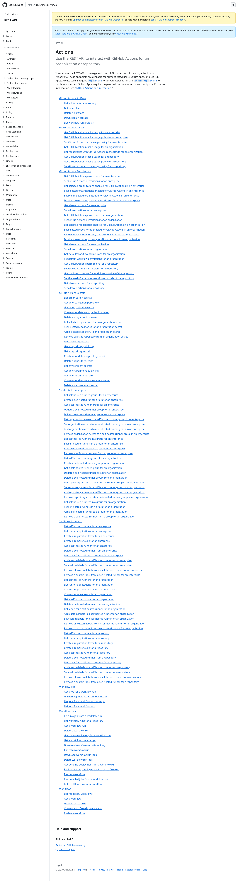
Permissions (13, 68)
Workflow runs (14, 92)
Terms (92, 869)
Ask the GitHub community (70, 845)
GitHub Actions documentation (93, 88)
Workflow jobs (14, 87)
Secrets (10, 73)
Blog (145, 869)
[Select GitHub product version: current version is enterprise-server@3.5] (43, 4)
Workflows (12, 97)
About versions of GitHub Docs (70, 33)
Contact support (65, 849)
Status (110, 869)
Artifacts (11, 58)
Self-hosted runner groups (20, 78)
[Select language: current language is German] (233, 4)
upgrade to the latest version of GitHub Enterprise (98, 19)
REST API (10, 20)
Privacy (101, 869)
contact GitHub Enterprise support (168, 19)
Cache (10, 63)
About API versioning (125, 33)
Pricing (119, 869)
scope (95, 80)
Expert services (132, 869)
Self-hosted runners (17, 83)
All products (10, 14)
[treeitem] (25, 31)
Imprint (81, 869)
